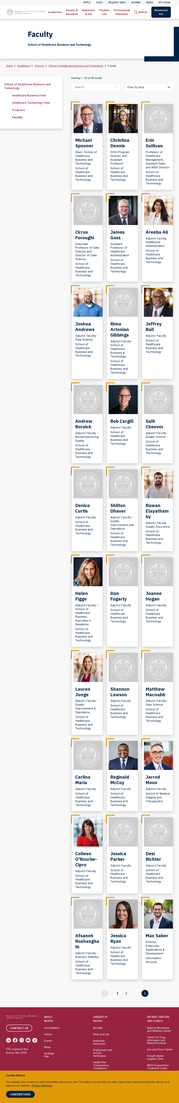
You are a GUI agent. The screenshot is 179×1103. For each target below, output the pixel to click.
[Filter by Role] (148, 87)
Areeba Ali (157, 232)
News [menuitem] (149, 2)
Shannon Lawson (119, 691)
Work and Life (101, 1034)
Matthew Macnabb (155, 691)
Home (9, 65)
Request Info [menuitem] (117, 2)
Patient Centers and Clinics (158, 1018)
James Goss (117, 234)
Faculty (17, 117)
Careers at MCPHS (100, 1018)
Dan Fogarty (118, 596)
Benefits (98, 1027)
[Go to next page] (144, 993)
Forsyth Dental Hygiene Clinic (155, 1057)
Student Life (104, 12)
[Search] (140, 12)
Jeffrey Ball (154, 326)
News (47, 1047)
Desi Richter (153, 856)
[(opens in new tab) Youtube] (28, 1040)
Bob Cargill (121, 421)
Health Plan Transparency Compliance (101, 1065)
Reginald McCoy (119, 779)
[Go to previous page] (104, 993)
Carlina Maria (82, 779)
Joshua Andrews (85, 326)
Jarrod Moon (153, 779)
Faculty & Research (72, 12)
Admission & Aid (88, 12)
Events (48, 1040)
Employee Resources (99, 1042)
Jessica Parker (118, 856)
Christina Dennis (119, 143)
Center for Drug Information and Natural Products (156, 1040)
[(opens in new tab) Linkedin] (8, 1040)
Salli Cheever (154, 424)
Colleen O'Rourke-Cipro (86, 859)
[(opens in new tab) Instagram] (21, 1040)
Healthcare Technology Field (31, 102)
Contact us (19, 1028)
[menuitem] (55, 12)
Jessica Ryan (118, 938)
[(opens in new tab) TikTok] (34, 1040)
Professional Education (122, 12)
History (48, 1034)
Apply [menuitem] (87, 2)
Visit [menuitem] (99, 2)
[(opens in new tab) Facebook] (15, 1040)
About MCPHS (48, 1018)
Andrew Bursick (83, 424)
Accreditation (51, 1027)
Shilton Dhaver (118, 508)
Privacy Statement (42, 1085)
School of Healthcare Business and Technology (76, 65)
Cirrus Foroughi (84, 234)
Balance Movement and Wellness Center (159, 1029)
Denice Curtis (82, 508)
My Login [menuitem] (164, 2)
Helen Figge (81, 596)
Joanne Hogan (154, 596)
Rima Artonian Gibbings (119, 329)
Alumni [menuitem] (136, 2)
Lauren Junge (82, 691)
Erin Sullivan (154, 143)
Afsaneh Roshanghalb (87, 941)
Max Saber (157, 935)
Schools (39, 65)
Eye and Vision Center (160, 1049)
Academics (55, 12)
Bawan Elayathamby (157, 510)
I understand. (20, 1094)
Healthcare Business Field (29, 95)
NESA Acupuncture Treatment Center (158, 1067)
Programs (18, 110)
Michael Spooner (84, 143)
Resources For (161, 12)
